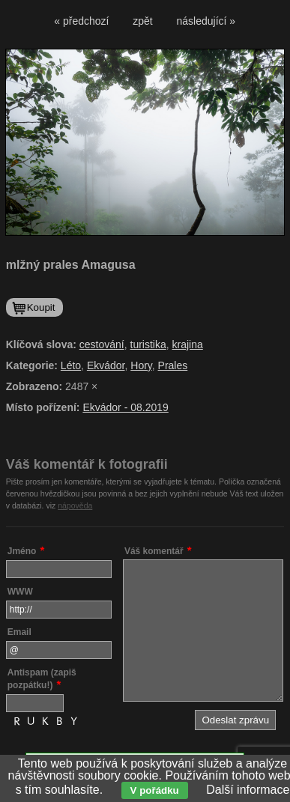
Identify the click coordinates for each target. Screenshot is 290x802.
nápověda (75, 505)
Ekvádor (106, 365)
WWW (20, 591)
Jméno (22, 551)
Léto (71, 365)
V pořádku (154, 790)
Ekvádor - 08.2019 (125, 407)
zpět (142, 21)
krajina (187, 344)
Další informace (247, 789)
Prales (173, 365)
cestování (101, 344)
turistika (148, 344)
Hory (141, 365)
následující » (206, 21)
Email (19, 632)
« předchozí (81, 21)
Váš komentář (154, 551)
